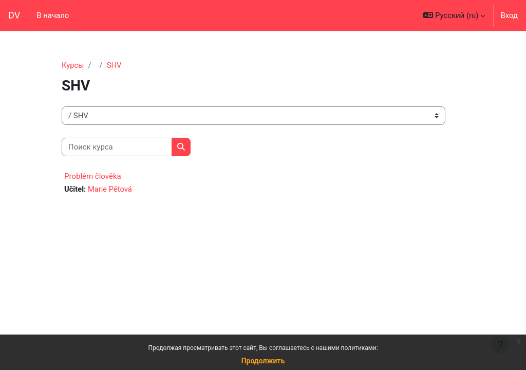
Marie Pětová (110, 189)
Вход (509, 15)
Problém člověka (92, 176)
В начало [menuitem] (52, 15)
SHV (114, 65)
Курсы (73, 65)
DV (14, 15)
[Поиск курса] (117, 147)
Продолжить (263, 361)
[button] (454, 15)
